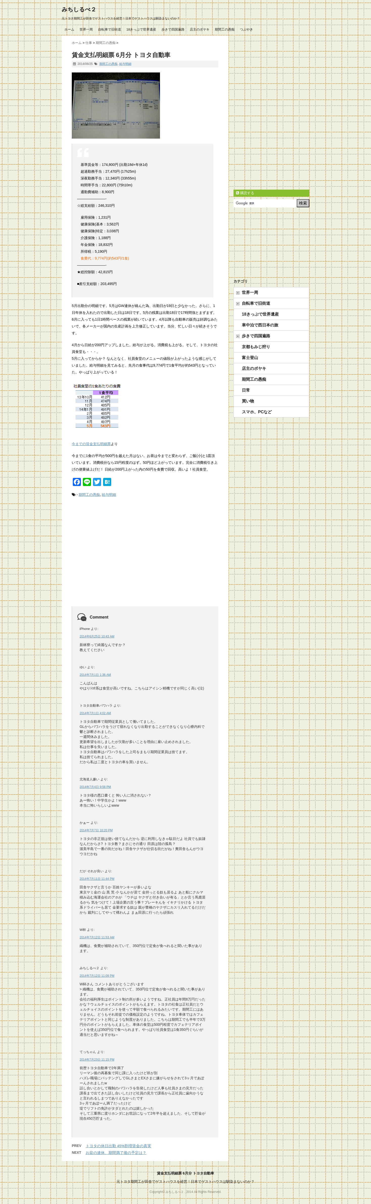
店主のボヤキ (200, 29)
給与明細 (125, 64)
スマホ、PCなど (257, 412)
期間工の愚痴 (225, 29)
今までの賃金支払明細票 (91, 444)
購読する (245, 193)
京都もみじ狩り (256, 347)
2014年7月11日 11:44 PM (97, 879)
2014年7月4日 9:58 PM (95, 787)
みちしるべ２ (79, 9)
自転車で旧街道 (109, 29)
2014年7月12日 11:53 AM (97, 937)
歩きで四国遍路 (172, 29)
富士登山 (250, 357)
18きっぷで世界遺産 (141, 29)
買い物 (248, 401)
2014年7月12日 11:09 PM (97, 976)
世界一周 (86, 29)
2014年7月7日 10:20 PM (96, 830)
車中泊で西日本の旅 (260, 325)
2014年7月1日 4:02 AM (95, 713)
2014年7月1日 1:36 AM (95, 675)
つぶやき (246, 29)
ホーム (69, 29)
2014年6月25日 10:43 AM (97, 636)
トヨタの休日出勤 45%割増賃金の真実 (118, 1146)
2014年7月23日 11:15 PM (97, 1059)
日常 (246, 390)
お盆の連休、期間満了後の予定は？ (116, 1152)
